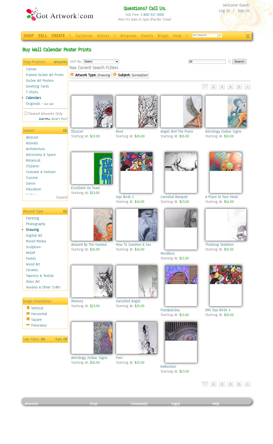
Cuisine (32, 177)
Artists (103, 36)
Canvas (31, 69)
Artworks (128, 36)
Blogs (163, 36)
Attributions (179, 420)
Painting (32, 218)
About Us (219, 419)
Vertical (37, 308)
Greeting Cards (37, 86)
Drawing (32, 229)
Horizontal (39, 313)
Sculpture (33, 247)
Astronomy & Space (41, 154)
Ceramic (32, 270)
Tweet (217, 441)
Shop (93, 403)
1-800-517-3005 (152, 14)
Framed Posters (101, 414)
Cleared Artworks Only (45, 113)
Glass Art (33, 281)
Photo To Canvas (102, 409)
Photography (35, 224)
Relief (30, 252)
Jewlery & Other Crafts (43, 287)
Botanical (33, 160)
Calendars (33, 97)
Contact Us (220, 409)
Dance (30, 183)
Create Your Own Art (105, 441)
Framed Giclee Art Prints (45, 74)
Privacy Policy (182, 409)
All (65, 130)
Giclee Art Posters (40, 80)
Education (33, 189)
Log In (224, 10)
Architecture (35, 148)
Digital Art (34, 235)
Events (147, 36)
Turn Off (61, 339)
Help (177, 36)
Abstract (32, 137)
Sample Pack (222, 414)
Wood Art (33, 264)
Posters (95, 419)
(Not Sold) (48, 103)
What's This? (53, 119)
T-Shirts (32, 92)
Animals (32, 143)
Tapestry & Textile (40, 275)
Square (36, 319)
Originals (33, 103)
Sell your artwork (143, 430)
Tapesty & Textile (69, 430)
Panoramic (39, 325)
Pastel (31, 258)
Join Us (243, 10)
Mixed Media (36, 241)
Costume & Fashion (41, 171)
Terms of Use (181, 414)
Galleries (84, 36)
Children (32, 166)
